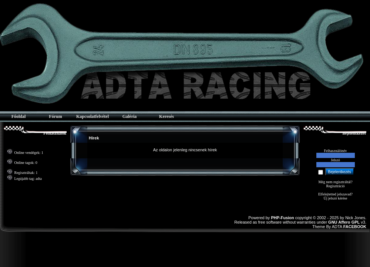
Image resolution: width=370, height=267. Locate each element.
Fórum (55, 116)
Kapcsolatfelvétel (92, 116)
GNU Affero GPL (344, 222)
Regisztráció (335, 186)
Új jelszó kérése (335, 198)
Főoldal (18, 116)
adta (39, 179)
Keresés (166, 116)
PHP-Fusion (282, 217)
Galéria (129, 116)
